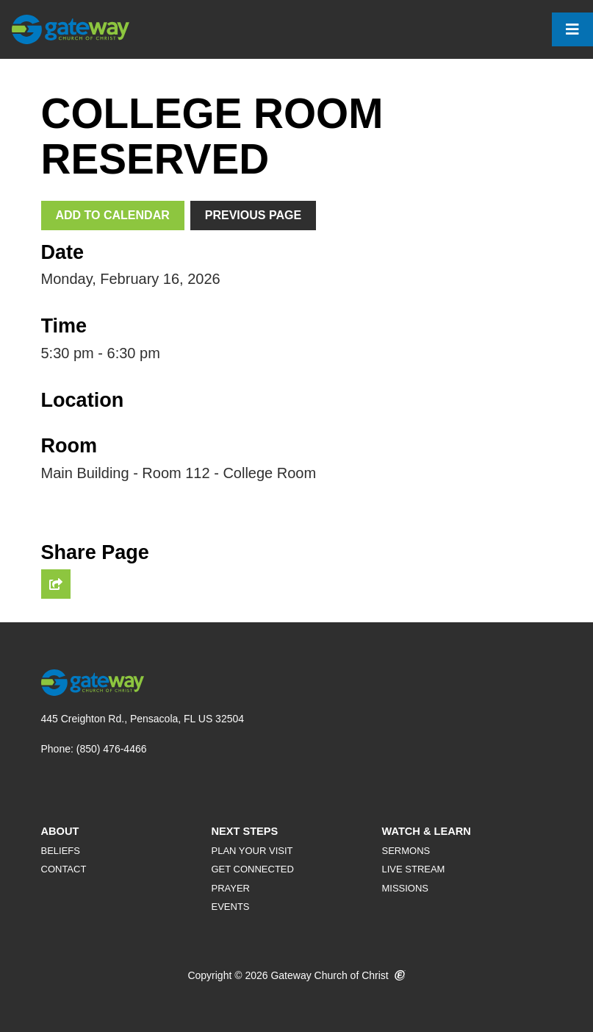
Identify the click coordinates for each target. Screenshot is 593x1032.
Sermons (405, 850)
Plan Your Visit (251, 850)
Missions (404, 888)
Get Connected (252, 869)
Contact (64, 869)
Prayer (230, 888)
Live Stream (413, 869)
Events (230, 906)
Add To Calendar (113, 215)
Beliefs (60, 850)
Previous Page (253, 215)
